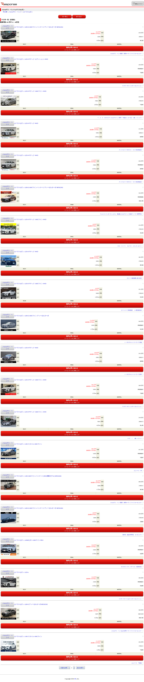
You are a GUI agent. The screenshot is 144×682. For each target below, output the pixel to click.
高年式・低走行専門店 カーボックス (132, 534)
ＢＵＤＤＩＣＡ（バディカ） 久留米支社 (131, 566)
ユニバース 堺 (138, 470)
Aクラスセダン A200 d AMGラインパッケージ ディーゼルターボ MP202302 (38, 27)
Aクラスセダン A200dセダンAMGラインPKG (28, 540)
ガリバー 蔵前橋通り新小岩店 (134, 278)
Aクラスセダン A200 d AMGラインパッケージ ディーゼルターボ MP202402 (38, 508)
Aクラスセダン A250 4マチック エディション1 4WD (31, 59)
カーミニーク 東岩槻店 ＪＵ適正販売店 (131, 310)
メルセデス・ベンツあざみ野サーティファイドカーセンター (126, 630)
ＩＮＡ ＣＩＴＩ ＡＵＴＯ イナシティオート (129, 246)
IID (75, 679)
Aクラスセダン (28, 12)
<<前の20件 (63, 668)
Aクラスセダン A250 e (21, 572)
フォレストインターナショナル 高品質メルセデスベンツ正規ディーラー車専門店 (121, 214)
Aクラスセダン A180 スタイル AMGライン (28, 444)
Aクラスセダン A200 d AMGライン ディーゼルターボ (31, 316)
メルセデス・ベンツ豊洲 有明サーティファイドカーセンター (126, 53)
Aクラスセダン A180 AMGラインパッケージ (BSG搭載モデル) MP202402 (37, 476)
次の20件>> (80, 668)
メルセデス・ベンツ (14, 12)
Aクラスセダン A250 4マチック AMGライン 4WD (30, 91)
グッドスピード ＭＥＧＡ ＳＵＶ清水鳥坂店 (130, 149)
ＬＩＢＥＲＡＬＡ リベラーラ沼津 (133, 374)
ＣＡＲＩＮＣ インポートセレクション (132, 85)
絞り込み (79, 16)
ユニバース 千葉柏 (137, 663)
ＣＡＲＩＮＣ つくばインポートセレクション (130, 598)
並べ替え (65, 16)
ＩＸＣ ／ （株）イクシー (134, 438)
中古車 (5, 12)
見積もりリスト (138, 3)
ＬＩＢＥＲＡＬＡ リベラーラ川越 (133, 342)
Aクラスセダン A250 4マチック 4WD (26, 123)
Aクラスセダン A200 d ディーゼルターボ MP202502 (31, 604)
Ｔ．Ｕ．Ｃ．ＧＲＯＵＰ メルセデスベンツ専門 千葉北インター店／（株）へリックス (120, 117)
